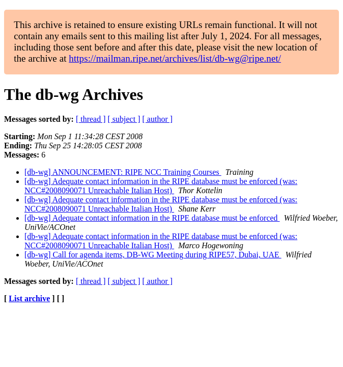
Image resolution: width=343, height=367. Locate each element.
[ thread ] (91, 119)
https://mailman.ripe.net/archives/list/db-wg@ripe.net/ (175, 58)
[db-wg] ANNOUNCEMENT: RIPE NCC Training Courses (122, 172)
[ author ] (157, 119)
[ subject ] (124, 119)
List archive (29, 298)
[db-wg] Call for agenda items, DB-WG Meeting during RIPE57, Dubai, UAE (152, 254)
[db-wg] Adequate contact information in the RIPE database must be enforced (152, 218)
